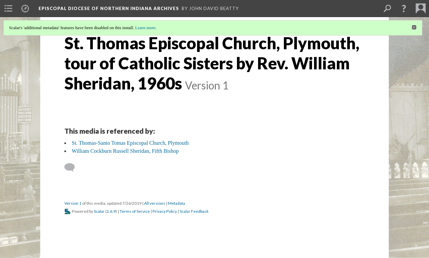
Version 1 (72, 203)
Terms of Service (135, 211)
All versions (154, 203)
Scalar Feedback (194, 211)
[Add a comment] (72, 167)
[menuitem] (8, 8)
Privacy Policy (164, 211)
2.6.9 (111, 211)
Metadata (176, 203)
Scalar (99, 211)
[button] (403, 8)
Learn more (145, 27)
